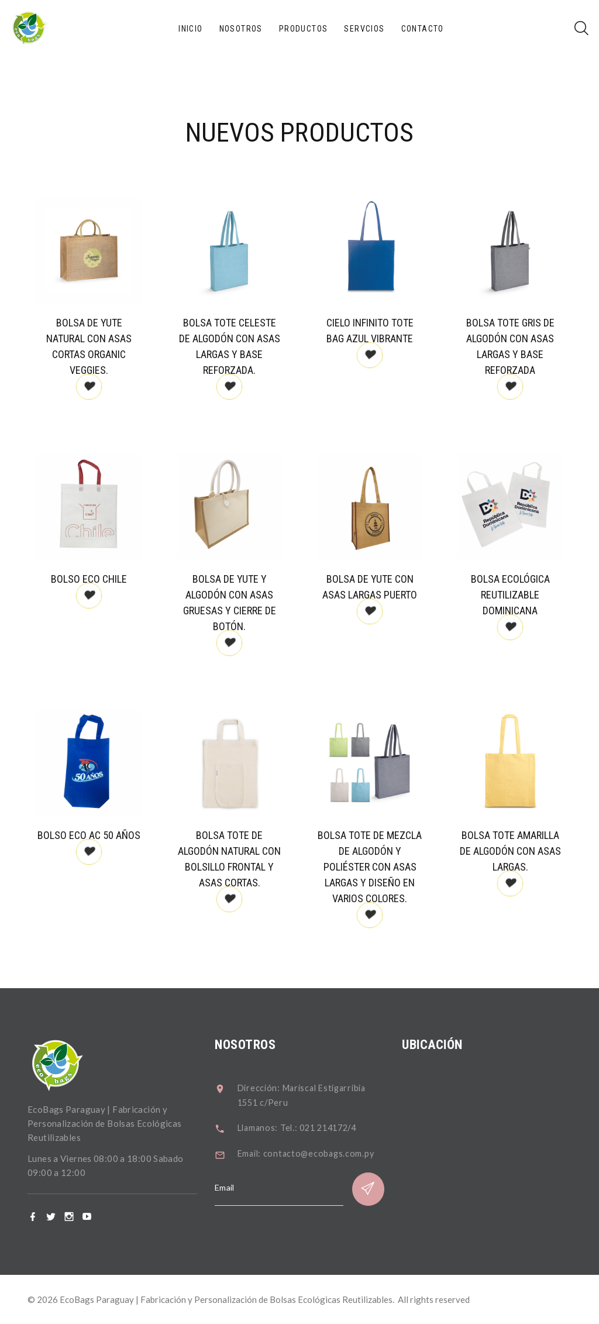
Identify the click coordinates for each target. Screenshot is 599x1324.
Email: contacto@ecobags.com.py (323, 1152)
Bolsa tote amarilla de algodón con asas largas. (518, 851)
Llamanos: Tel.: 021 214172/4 (316, 1126)
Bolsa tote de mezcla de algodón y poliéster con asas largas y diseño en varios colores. (378, 867)
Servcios (364, 28)
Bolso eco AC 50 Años (97, 835)
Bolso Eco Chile (97, 579)
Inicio (190, 28)
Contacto (422, 28)
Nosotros (241, 28)
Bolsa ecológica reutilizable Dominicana (517, 595)
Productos (303, 28)
